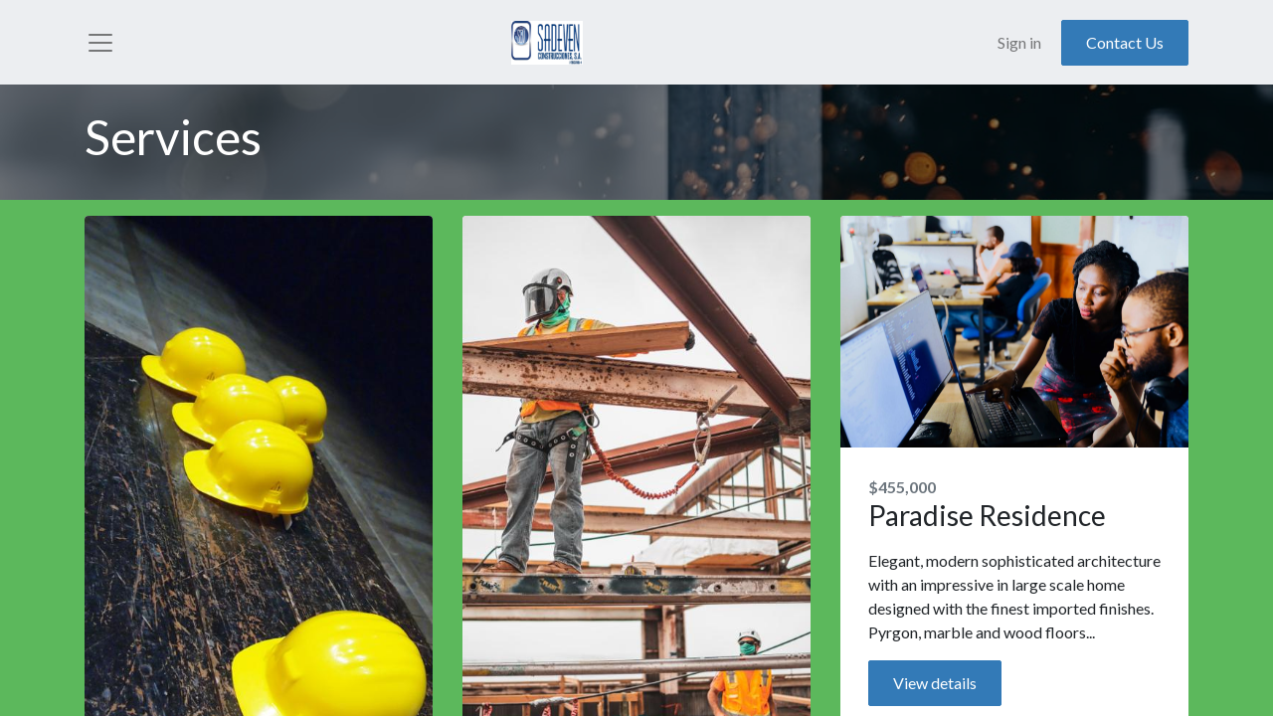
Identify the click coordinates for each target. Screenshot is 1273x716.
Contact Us (1125, 45)
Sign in (1019, 45)
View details (935, 687)
